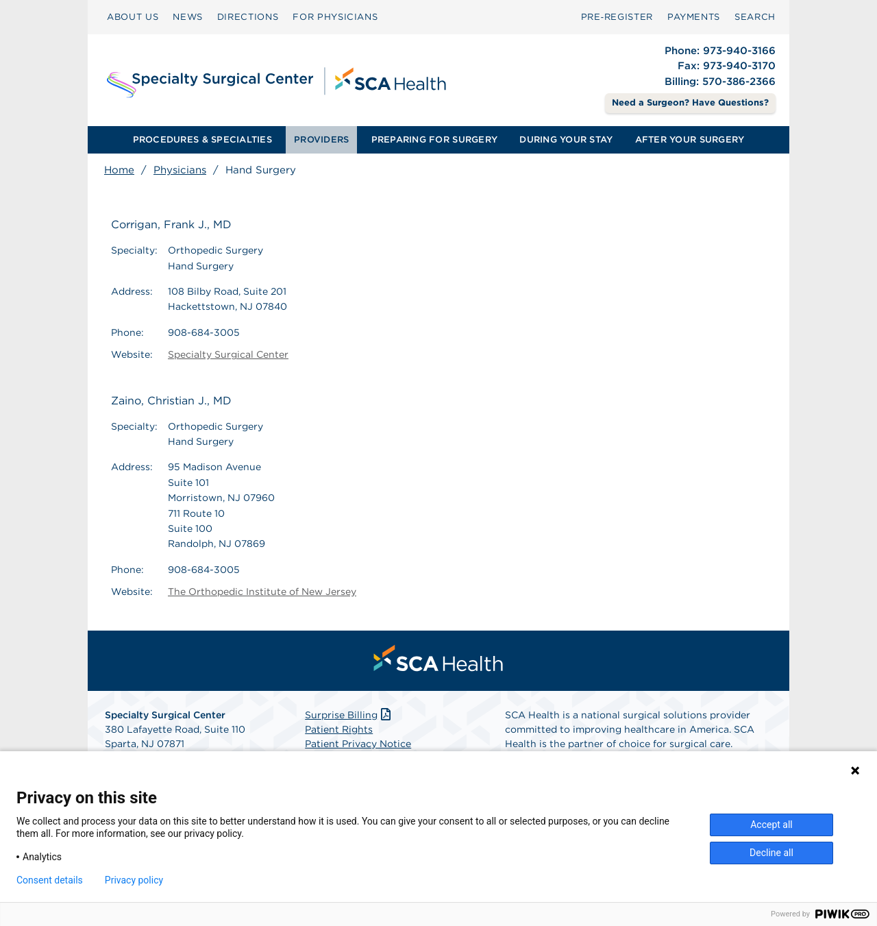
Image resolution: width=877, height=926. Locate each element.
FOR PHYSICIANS (335, 17)
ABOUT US (132, 17)
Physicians (179, 170)
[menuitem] (132, 17)
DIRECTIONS (248, 17)
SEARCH (755, 17)
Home (119, 170)
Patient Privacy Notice (358, 743)
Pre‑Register (617, 17)
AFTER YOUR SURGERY (690, 139)
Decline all (771, 852)
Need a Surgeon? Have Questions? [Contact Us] (690, 102)
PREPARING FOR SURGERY (434, 139)
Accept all (771, 824)
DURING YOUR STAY (566, 139)
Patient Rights (339, 729)
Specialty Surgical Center (228, 354)
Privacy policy (134, 880)
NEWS (188, 17)
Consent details (49, 880)
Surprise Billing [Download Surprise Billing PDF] (349, 714)
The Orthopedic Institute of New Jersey (262, 591)
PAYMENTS (693, 17)
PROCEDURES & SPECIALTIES (202, 139)
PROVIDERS (321, 139)
